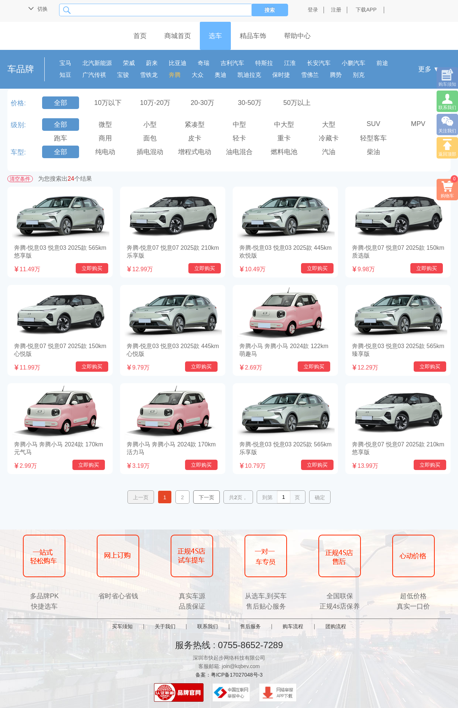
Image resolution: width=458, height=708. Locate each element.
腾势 (336, 75)
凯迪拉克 (249, 75)
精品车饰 (253, 36)
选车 (215, 36)
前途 (382, 63)
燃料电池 (284, 152)
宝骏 (123, 75)
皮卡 (194, 138)
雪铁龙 (149, 75)
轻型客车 (373, 138)
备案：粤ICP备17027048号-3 (229, 675)
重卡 (284, 138)
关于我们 (165, 626)
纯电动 (105, 152)
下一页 (206, 497)
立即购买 (92, 268)
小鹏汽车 (353, 63)
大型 (328, 124)
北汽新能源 (97, 63)
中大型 (284, 124)
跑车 (60, 138)
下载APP (366, 10)
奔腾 (175, 75)
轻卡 (239, 138)
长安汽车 (319, 63)
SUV (373, 123)
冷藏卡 (329, 138)
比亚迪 (178, 63)
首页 (140, 36)
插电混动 (150, 152)
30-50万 (250, 102)
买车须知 (122, 626)
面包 (150, 138)
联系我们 (207, 626)
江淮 (290, 63)
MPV (418, 123)
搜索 (269, 10)
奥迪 (220, 75)
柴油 (373, 152)
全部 (60, 102)
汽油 (328, 152)
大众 (198, 75)
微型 (105, 124)
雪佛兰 (310, 75)
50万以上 (297, 102)
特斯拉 (264, 63)
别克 (359, 75)
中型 (239, 124)
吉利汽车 (232, 63)
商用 (105, 138)
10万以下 (108, 102)
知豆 (65, 75)
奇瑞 (203, 63)
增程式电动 (194, 152)
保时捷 (281, 75)
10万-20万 (155, 102)
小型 (150, 124)
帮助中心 (297, 36)
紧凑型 (195, 124)
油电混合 (239, 152)
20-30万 (202, 102)
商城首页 (177, 36)
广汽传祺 (94, 75)
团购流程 (335, 626)
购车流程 (293, 626)
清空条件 (20, 179)
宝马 (65, 63)
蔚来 (152, 63)
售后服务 (250, 626)
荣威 (129, 63)
